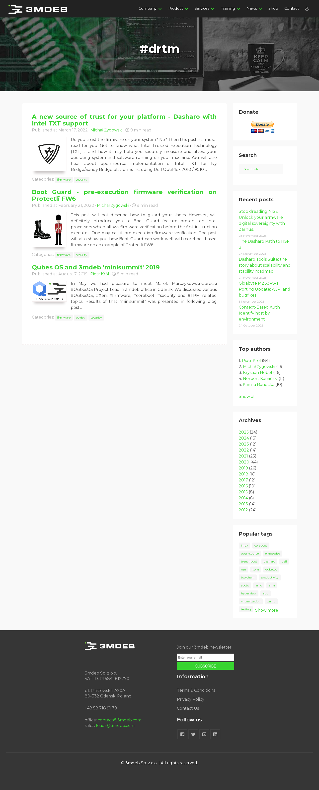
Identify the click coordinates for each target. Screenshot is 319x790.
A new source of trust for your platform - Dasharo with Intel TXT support (124, 120)
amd (258, 585)
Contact (291, 8)
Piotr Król (99, 274)
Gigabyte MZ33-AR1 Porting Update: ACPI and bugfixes (264, 289)
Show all (247, 396)
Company (148, 8)
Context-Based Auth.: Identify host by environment (260, 313)
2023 (244, 444)
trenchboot (249, 561)
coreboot (260, 545)
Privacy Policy (190, 699)
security (81, 179)
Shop (273, 8)
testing (246, 609)
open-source (250, 553)
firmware (64, 179)
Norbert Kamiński (260, 378)
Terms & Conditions (196, 690)
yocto (245, 585)
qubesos (271, 569)
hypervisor (248, 593)
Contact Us (188, 708)
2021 (243, 456)
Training (228, 8)
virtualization (250, 601)
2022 (244, 450)
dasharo (269, 561)
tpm (255, 569)
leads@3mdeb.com (115, 725)
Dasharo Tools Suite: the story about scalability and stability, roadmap (265, 265)
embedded (272, 553)
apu (265, 593)
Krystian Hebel (257, 372)
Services (202, 8)
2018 (243, 474)
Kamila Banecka (258, 384)
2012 (243, 510)
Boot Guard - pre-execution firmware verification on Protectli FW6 (124, 195)
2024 (244, 438)
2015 (243, 492)
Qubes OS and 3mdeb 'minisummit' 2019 (96, 267)
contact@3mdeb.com (119, 720)
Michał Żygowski (106, 130)
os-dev (80, 317)
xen (243, 569)
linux (244, 545)
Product (175, 8)
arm (272, 585)
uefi (284, 561)
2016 (243, 486)
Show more (266, 610)
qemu (271, 601)
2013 (243, 504)
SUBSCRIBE (205, 666)
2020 (244, 462)
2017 (243, 480)
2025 (244, 432)
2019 (243, 468)
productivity (270, 577)
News (251, 8)
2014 (243, 498)
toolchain (247, 577)
